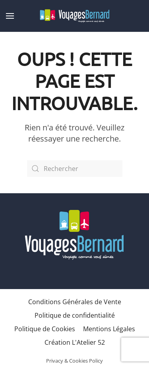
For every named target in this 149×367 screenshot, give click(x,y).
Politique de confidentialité (75, 315)
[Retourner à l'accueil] (74, 16)
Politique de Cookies (44, 328)
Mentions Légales (109, 328)
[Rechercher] (74, 168)
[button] (10, 16)
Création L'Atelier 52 (75, 342)
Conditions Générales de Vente (74, 301)
